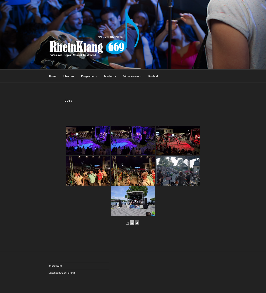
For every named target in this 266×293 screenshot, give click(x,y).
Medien (110, 76)
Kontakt (153, 76)
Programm (89, 76)
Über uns (68, 76)
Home (52, 76)
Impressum (55, 265)
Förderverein (132, 76)
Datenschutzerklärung (61, 272)
